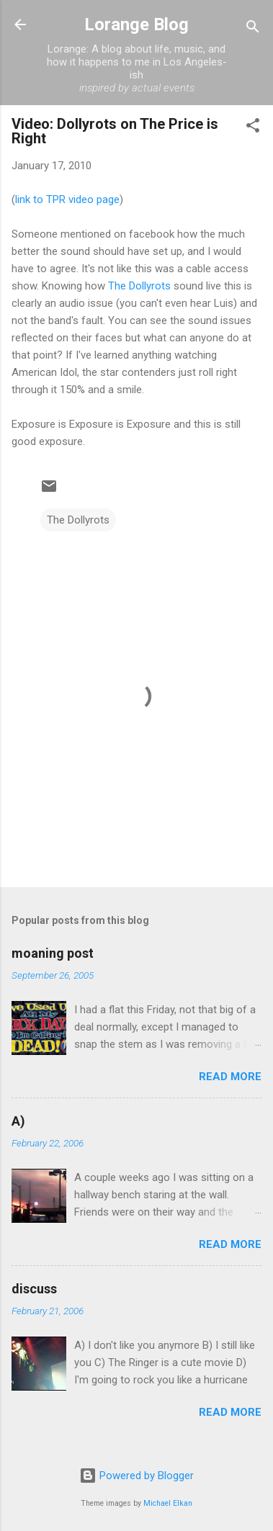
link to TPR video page (67, 199)
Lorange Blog (136, 24)
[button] (252, 128)
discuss (34, 1288)
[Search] (252, 29)
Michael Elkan (167, 1503)
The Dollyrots (139, 285)
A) (18, 1120)
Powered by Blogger (136, 1475)
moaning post (53, 953)
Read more (230, 1076)
